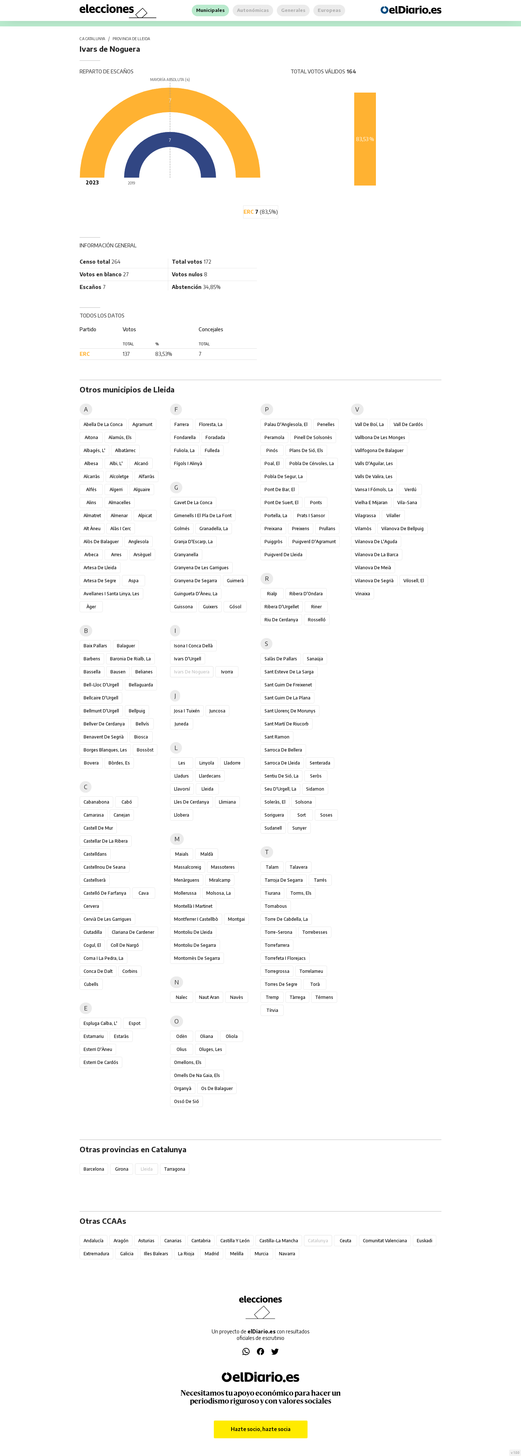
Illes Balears (156, 1253)
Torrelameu (311, 971)
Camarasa (94, 815)
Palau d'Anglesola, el (286, 424)
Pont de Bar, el (279, 489)
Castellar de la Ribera (106, 841)
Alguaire (142, 489)
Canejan (122, 815)
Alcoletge (119, 476)
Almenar (119, 515)
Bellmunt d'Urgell (101, 711)
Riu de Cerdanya (281, 619)
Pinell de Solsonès (313, 437)
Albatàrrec (125, 450)
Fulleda (212, 450)
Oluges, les (210, 1049)
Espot (134, 1023)
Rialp (272, 593)
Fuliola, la (184, 450)
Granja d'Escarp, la (193, 541)
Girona (121, 1169)
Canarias (173, 1240)
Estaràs (121, 1036)
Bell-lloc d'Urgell (101, 684)
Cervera (91, 906)
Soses (326, 815)
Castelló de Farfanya (105, 893)
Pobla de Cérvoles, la (311, 463)
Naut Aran (209, 997)
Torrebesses (314, 932)
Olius (182, 1049)
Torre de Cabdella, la (286, 919)
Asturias (146, 1240)
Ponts (316, 502)
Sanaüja (315, 658)
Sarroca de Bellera (283, 750)
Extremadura (96, 1253)
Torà (315, 984)
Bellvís (142, 724)
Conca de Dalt (98, 971)
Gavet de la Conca (193, 502)
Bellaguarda (141, 684)
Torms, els (301, 893)
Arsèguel (142, 554)
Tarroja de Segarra (283, 880)
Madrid (212, 1253)
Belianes (144, 671)
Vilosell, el (413, 580)
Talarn (272, 867)
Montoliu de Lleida (193, 932)
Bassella (92, 671)
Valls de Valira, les (374, 476)
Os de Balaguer (217, 1088)
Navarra (287, 1253)
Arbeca (91, 554)
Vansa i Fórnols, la (374, 489)
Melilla (236, 1253)
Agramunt (142, 424)
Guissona (183, 606)
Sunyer (299, 828)
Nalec (181, 997)
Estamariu (94, 1036)
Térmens (324, 997)
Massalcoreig (187, 867)
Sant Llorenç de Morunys (289, 711)
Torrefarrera (276, 945)
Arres (116, 554)
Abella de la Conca (103, 424)
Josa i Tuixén (187, 711)
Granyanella (186, 554)
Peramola (274, 437)
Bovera (91, 763)
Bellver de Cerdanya (104, 724)
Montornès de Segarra (197, 958)
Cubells (91, 984)
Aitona (91, 437)
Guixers (210, 606)
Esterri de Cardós (101, 1062)
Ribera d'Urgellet (281, 606)
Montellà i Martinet (193, 906)
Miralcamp (219, 880)
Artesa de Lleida (100, 567)
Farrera (181, 424)
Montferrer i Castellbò (196, 919)
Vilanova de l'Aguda (376, 541)
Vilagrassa (365, 515)
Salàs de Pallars (280, 658)
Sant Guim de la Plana (287, 698)
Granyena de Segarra (195, 580)
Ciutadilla (93, 932)
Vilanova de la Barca (376, 554)
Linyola (206, 763)
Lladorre (232, 763)
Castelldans (95, 854)
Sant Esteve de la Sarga (289, 671)
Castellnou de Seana (105, 867)
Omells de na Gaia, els (197, 1075)
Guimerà (235, 580)
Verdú (410, 489)
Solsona (303, 802)
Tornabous (275, 906)
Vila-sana (407, 502)
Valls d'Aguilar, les (374, 463)
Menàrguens (186, 880)
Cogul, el (92, 945)
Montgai (236, 919)
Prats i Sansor (311, 515)
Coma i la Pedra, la (103, 958)
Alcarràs (92, 476)
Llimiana (227, 802)
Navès (236, 997)
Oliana (206, 1036)
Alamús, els (120, 437)
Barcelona (94, 1169)
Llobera (181, 815)
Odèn (181, 1036)
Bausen (118, 671)
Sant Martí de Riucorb (286, 724)
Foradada (215, 437)
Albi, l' (116, 463)
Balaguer (126, 645)
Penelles (326, 424)
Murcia (261, 1253)
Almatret (92, 515)
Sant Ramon (276, 737)
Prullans (327, 528)
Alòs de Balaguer (101, 541)
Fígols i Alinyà (188, 463)
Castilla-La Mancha (278, 1240)
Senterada (320, 763)
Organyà (182, 1088)
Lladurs (181, 776)
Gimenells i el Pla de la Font (203, 515)
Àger (91, 606)
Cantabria (201, 1240)
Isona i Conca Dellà (193, 645)
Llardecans (210, 776)
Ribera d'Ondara (306, 593)
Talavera (298, 867)
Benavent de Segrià (104, 737)
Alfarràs (146, 476)
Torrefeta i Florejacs (285, 958)
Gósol (235, 606)
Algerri (116, 489)
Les (181, 763)
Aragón (121, 1240)
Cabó (127, 802)
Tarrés (320, 880)
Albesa (91, 463)
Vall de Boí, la (369, 424)
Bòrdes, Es (119, 763)
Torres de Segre (280, 984)
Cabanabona (96, 802)
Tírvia (272, 1010)
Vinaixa (362, 593)
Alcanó (141, 463)
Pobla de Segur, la (283, 476)
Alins (91, 502)
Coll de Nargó (125, 945)
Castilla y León (235, 1240)
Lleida (207, 789)
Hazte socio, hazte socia (261, 1429)
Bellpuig (137, 711)
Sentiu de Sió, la (281, 776)
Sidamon (315, 789)
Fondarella (185, 437)
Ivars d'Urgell (187, 658)
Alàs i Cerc (120, 528)
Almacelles (120, 502)
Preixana (273, 528)
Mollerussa (185, 893)
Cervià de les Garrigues (107, 919)
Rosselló (317, 619)
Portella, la (275, 515)
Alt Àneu (92, 528)
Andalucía (93, 1240)
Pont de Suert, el (281, 502)
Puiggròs (273, 541)
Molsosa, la (218, 893)
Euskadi (424, 1240)
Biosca (141, 737)
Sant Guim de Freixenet (288, 684)
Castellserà (95, 880)
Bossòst (145, 750)
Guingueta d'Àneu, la (195, 593)
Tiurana (272, 893)
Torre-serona (278, 932)
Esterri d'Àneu (98, 1049)
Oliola (232, 1036)
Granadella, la (213, 528)
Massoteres (223, 867)
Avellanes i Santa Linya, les (111, 593)
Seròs (316, 776)
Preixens (300, 528)
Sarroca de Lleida (282, 763)
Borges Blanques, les (105, 750)
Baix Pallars (95, 645)
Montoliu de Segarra (195, 945)
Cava (144, 893)
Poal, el (272, 463)
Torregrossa (276, 971)
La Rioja (186, 1253)
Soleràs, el (274, 802)
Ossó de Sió (186, 1101)
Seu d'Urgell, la (280, 789)
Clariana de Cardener (133, 932)
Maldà (206, 854)
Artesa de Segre (100, 580)
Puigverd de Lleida (283, 554)
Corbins (129, 971)
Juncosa (217, 711)
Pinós (272, 450)
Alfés (91, 489)
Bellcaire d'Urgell (101, 698)
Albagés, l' (94, 450)
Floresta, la (211, 424)
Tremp (272, 997)
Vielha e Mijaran (371, 502)
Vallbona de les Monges (380, 437)
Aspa (133, 580)
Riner (316, 606)
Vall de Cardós (408, 424)
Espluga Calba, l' (100, 1023)
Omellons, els (188, 1062)
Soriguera (274, 815)
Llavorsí (182, 789)
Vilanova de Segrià (374, 580)
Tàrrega (297, 997)
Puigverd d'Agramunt (314, 541)
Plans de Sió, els (306, 450)
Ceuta (345, 1240)
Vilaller (393, 515)
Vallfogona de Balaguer (379, 450)
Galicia (127, 1253)
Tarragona (174, 1169)
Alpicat (145, 515)
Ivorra (227, 671)
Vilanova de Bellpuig (402, 528)
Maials (182, 854)
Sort (301, 815)
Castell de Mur (98, 828)
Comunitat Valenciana (385, 1240)
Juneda (182, 724)
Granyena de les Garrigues (201, 567)
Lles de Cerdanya (191, 802)
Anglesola (138, 541)
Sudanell (273, 828)
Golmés (182, 528)
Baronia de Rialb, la (130, 658)
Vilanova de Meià (373, 567)
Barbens (92, 658)
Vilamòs (363, 528)
